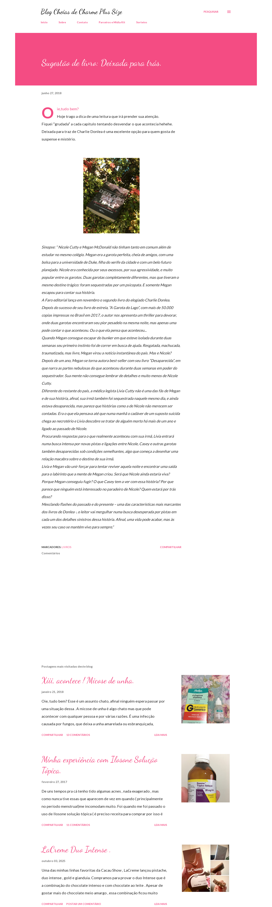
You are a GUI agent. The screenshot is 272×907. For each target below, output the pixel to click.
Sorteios (141, 22)
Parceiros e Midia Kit (112, 22)
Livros (66, 547)
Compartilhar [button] (170, 547)
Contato (82, 22)
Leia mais (160, 734)
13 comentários (78, 734)
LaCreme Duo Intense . (76, 849)
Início (44, 22)
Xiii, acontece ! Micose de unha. (88, 680)
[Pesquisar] (211, 11)
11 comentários (78, 824)
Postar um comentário (83, 903)
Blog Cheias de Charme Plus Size (81, 12)
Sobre (62, 22)
